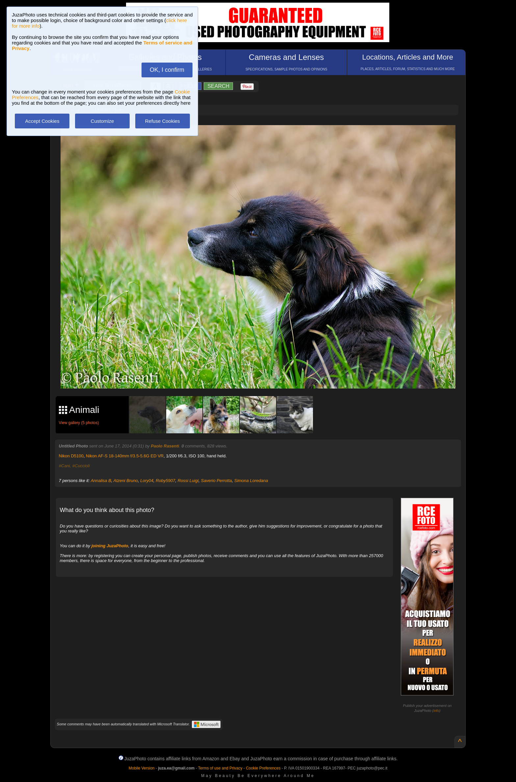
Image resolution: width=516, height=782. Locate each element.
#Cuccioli (81, 465)
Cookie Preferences (263, 768)
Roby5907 (165, 480)
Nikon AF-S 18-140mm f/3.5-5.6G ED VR (125, 455)
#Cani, (65, 465)
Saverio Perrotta (216, 480)
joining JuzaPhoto (109, 545)
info (436, 711)
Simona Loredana (251, 480)
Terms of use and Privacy (220, 768)
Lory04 (146, 480)
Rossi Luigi (188, 480)
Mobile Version (142, 768)
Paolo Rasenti (165, 446)
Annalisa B (101, 480)
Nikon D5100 (71, 455)
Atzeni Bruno (126, 480)
